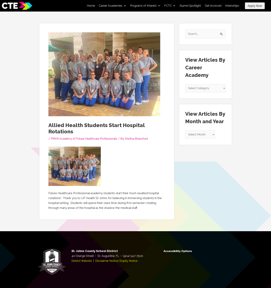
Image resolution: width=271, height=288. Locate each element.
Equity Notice (129, 260)
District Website (81, 260)
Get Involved (213, 5)
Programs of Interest (145, 5)
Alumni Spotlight (190, 5)
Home (91, 5)
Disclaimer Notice (106, 260)
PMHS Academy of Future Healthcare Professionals (85, 138)
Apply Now (255, 6)
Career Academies (112, 5)
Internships (232, 5)
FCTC (170, 5)
